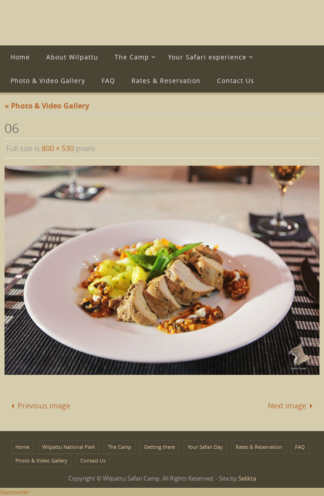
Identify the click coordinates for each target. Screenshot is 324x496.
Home (22, 446)
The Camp (119, 446)
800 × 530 (58, 148)
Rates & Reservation (259, 446)
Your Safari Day (205, 446)
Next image (292, 406)
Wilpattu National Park (68, 446)
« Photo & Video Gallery (47, 106)
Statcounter (14, 492)
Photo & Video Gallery (41, 460)
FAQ (300, 446)
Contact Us (93, 460)
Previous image (39, 406)
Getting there (159, 446)
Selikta (247, 478)
